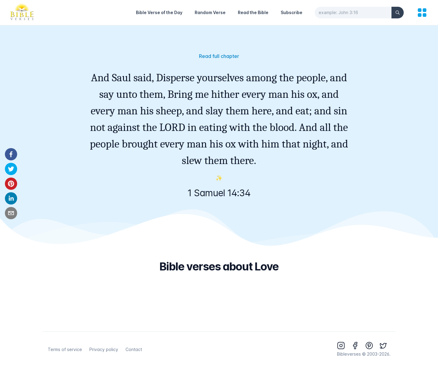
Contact (133, 349)
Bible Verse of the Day (159, 12)
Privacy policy (103, 349)
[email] (11, 213)
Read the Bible (253, 12)
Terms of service (65, 349)
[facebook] (11, 154)
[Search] (397, 12)
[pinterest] (11, 184)
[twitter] (11, 169)
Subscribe (291, 12)
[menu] (422, 12)
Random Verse (210, 12)
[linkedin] (11, 198)
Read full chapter (219, 56)
